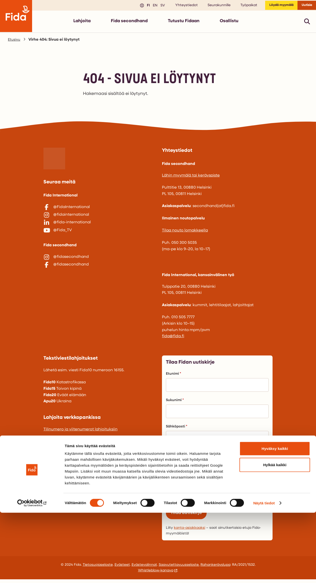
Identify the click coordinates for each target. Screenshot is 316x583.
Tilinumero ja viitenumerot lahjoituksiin (80, 431)
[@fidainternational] (98, 219)
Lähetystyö (187, 490)
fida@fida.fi (173, 338)
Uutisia (305, 6)
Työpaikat (241, 6)
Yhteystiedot (178, 6)
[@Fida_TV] (98, 240)
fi (140, 6)
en (146, 6)
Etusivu (14, 42)
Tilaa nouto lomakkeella (185, 232)
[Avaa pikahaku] (307, 23)
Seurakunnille (211, 6)
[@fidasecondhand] (98, 269)
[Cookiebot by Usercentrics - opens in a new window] (32, 573)
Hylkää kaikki (274, 535)
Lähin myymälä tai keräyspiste (191, 177)
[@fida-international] (98, 230)
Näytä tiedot (264, 573)
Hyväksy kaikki (275, 519)
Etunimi (173, 375)
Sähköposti (176, 428)
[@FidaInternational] (98, 209)
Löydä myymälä (275, 6)
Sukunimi (175, 402)
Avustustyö (187, 500)
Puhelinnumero (179, 455)
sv (154, 6)
